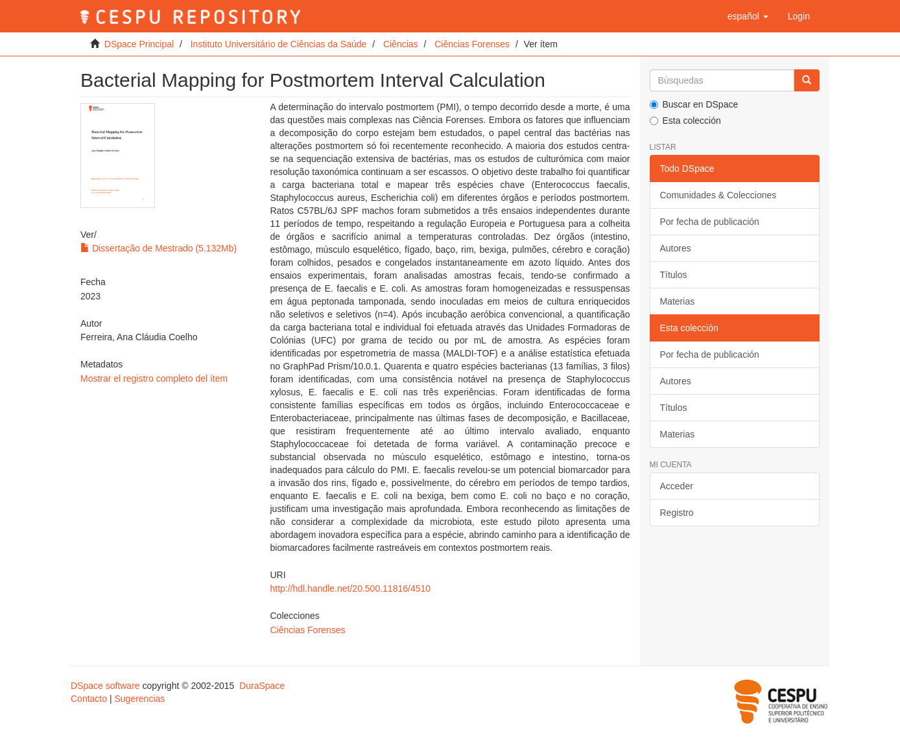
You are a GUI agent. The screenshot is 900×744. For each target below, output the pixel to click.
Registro (677, 512)
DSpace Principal (139, 44)
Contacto (89, 698)
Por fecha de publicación (709, 221)
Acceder (676, 486)
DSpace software (105, 685)
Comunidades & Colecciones (718, 195)
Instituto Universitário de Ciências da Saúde (279, 44)
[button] (748, 16)
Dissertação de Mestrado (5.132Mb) (158, 248)
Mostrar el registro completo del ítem (154, 378)
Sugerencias (139, 698)
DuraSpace (262, 685)
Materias (677, 301)
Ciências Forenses (472, 44)
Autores (675, 248)
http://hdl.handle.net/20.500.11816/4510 (350, 588)
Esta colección (685, 120)
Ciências (400, 44)
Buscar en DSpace (694, 104)
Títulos (673, 275)
